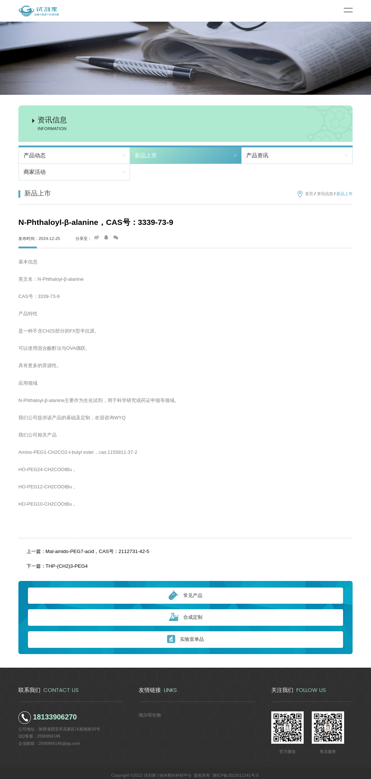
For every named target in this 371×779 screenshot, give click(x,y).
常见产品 (185, 590)
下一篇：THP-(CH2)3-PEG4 (56, 562)
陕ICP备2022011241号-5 (236, 770)
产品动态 (35, 155)
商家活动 (35, 172)
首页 (309, 193)
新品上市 (146, 155)
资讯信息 (325, 193)
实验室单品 (185, 634)
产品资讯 (257, 155)
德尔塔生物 (149, 709)
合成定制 (185, 612)
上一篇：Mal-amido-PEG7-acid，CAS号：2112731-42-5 (84, 550)
